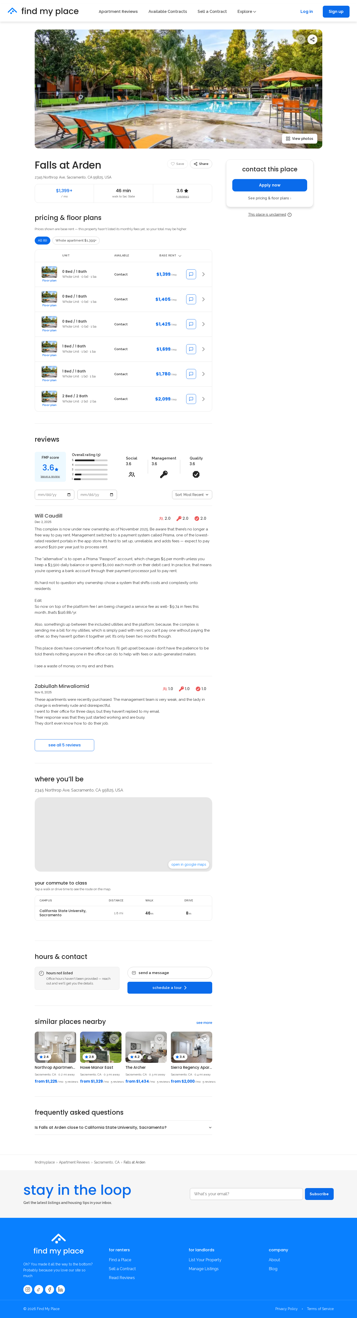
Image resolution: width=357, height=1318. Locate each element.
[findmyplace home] (43, 11)
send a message (150, 973)
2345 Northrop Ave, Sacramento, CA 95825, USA (73, 177)
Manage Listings (204, 1268)
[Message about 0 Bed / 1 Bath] (191, 274)
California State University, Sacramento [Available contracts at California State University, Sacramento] (62, 913)
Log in (306, 11)
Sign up (336, 11)
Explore (247, 11)
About (274, 1259)
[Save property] (300, 39)
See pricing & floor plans (270, 198)
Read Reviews (122, 1277)
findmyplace (45, 1162)
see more (204, 1023)
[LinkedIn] (60, 1289)
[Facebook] (49, 1289)
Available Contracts (168, 11)
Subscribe (317, 1194)
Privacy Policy (286, 1309)
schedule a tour (169, 987)
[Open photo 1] (178, 89)
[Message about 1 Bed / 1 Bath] (191, 349)
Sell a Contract (212, 11)
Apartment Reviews (118, 11)
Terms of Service (320, 1309)
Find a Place (120, 1259)
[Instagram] (27, 1289)
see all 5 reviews (64, 745)
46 (149, 913)
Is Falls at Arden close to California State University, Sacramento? (101, 1127)
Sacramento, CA (106, 1162)
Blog (273, 1268)
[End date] (97, 495)
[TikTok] (38, 1289)
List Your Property (205, 1259)
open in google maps (188, 864)
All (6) (42, 240)
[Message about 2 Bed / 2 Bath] (191, 399)
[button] (123, 274)
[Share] (312, 39)
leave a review (50, 476)
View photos (299, 139)
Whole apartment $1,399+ (76, 240)
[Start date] (54, 495)
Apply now (269, 185)
